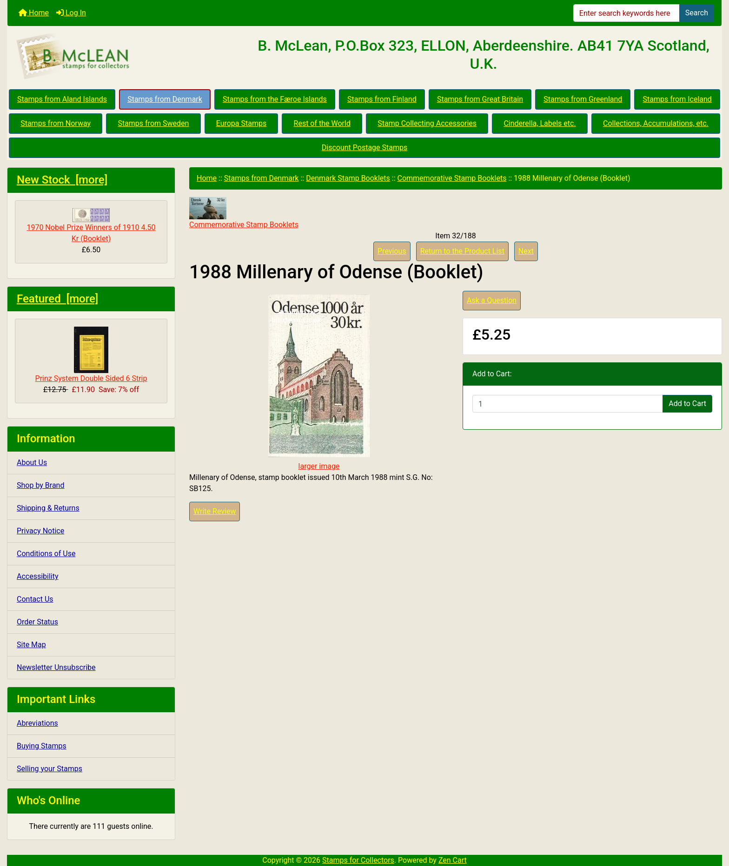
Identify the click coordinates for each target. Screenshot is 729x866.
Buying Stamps (41, 745)
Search (696, 12)
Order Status (37, 621)
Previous (392, 251)
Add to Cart (687, 403)
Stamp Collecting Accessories (427, 123)
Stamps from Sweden (153, 123)
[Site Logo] (126, 56)
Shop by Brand (40, 485)
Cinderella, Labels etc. (540, 123)
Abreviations (37, 723)
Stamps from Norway (55, 123)
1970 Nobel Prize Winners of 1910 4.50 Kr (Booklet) (91, 225)
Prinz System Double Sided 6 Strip (91, 355)
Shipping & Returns (48, 508)
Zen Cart (452, 860)
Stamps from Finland (382, 99)
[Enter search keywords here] (626, 13)
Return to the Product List (462, 251)
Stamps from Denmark (164, 99)
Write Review (214, 511)
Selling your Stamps (49, 768)
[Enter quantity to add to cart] (567, 404)
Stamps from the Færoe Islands (275, 99)
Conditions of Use (46, 553)
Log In (71, 12)
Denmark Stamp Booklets (348, 178)
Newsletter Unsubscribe (56, 667)
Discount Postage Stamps (364, 147)
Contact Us (35, 599)
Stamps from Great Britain (480, 99)
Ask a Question (492, 300)
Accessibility (38, 576)
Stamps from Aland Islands (62, 99)
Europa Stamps (241, 123)
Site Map (31, 644)
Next (526, 251)
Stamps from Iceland (677, 99)
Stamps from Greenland (582, 99)
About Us (32, 462)
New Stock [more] (62, 179)
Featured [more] (57, 298)
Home (34, 12)
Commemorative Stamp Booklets (452, 178)
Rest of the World (322, 123)
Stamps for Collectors (358, 860)
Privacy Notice (40, 530)
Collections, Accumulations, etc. (656, 123)
